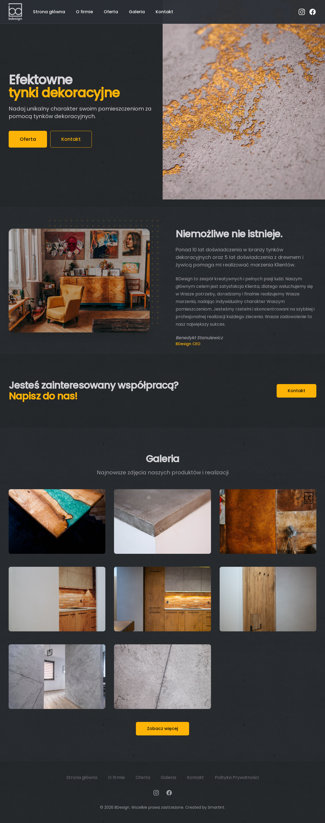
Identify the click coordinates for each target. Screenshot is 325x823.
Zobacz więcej (162, 728)
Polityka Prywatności (237, 777)
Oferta (111, 12)
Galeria (137, 12)
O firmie (84, 12)
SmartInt (216, 807)
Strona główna (49, 12)
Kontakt (164, 12)
